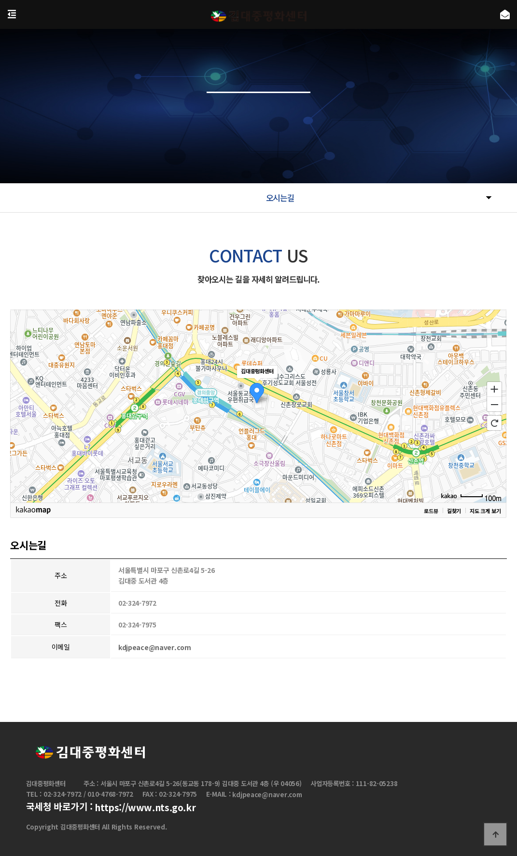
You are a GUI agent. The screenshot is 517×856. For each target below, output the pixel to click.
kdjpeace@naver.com (154, 650)
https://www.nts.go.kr (145, 808)
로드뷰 (431, 513)
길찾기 (454, 513)
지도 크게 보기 (485, 513)
